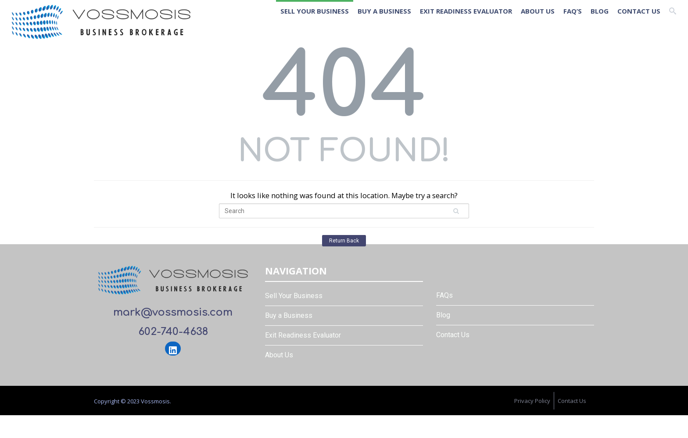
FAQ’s (572, 11)
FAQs (444, 295)
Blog (600, 11)
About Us (538, 11)
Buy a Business (384, 11)
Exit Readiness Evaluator (466, 11)
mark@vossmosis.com (173, 312)
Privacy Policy (532, 401)
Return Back (344, 241)
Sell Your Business (314, 11)
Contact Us (638, 11)
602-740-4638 (173, 332)
